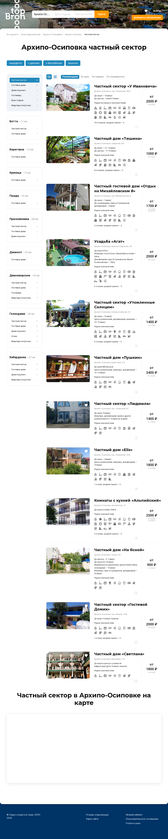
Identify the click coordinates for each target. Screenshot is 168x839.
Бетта (18, 121)
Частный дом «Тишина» (118, 138)
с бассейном (54, 63)
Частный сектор (24, 80)
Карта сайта (92, 819)
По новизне (98, 76)
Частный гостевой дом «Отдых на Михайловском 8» (125, 188)
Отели (24, 336)
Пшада (19, 195)
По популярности (115, 76)
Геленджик (22, 313)
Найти (101, 14)
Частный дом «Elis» (113, 450)
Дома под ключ (24, 90)
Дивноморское (24, 275)
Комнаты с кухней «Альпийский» (127, 500)
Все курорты (13, 34)
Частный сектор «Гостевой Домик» (120, 606)
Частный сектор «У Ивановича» (125, 86)
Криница (20, 172)
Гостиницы (24, 95)
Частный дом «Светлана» (119, 654)
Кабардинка (22, 357)
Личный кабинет (134, 814)
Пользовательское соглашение (142, 819)
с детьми (33, 63)
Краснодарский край (30, 34)
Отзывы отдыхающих (97, 814)
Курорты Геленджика (53, 34)
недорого (15, 63)
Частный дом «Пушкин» (118, 357)
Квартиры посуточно (24, 105)
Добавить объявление (147, 17)
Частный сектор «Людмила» (122, 403)
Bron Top (15, 14)
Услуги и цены (133, 823)
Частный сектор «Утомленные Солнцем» (124, 304)
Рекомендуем (70, 76)
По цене (85, 76)
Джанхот (20, 252)
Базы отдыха (24, 100)
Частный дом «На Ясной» (119, 550)
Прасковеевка (24, 219)
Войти (157, 11)
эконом (73, 63)
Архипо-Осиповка (73, 34)
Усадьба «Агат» (109, 241)
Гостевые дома (24, 85)
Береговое (22, 149)
